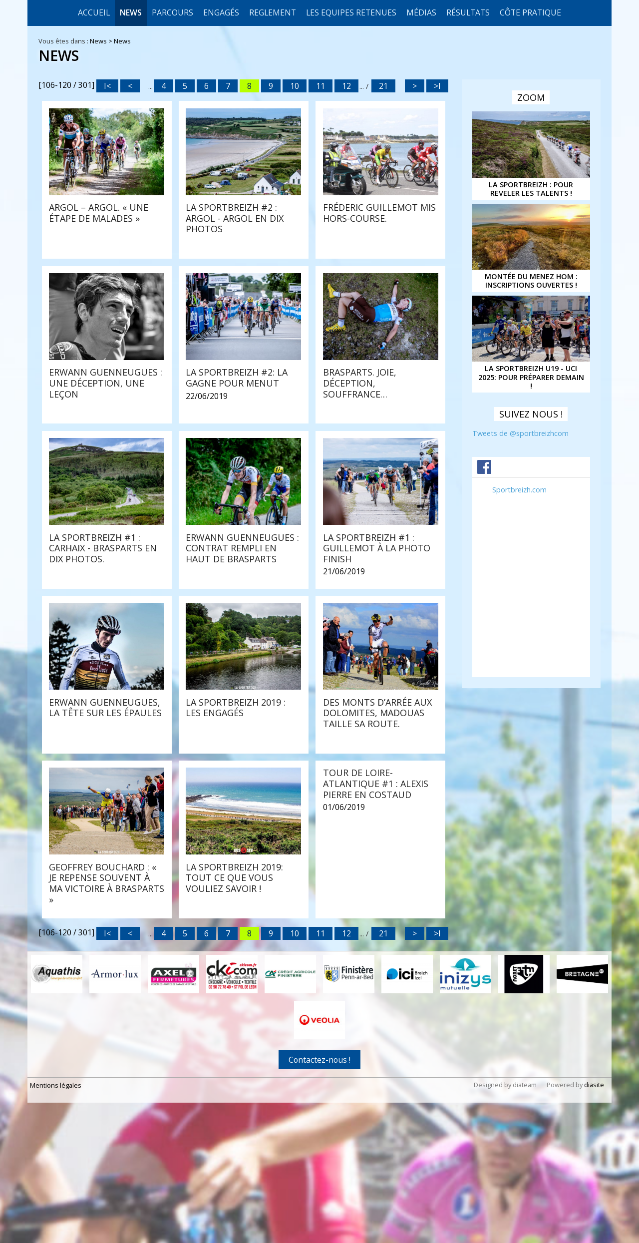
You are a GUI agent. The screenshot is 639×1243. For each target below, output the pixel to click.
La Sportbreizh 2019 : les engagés (236, 826)
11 (320, 85)
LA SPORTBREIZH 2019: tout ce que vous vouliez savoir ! (234, 984)
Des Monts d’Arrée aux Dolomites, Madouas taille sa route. (377, 831)
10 (294, 85)
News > (102, 40)
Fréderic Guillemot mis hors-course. (379, 212)
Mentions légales (55, 1190)
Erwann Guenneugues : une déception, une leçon (379, 360)
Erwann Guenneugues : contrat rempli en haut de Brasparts (242, 666)
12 (346, 85)
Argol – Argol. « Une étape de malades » (98, 212)
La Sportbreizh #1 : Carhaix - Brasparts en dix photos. (377, 513)
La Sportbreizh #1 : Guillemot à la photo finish (376, 666)
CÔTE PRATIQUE (530, 12)
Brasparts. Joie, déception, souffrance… (222, 513)
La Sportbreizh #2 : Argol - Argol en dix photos (235, 218)
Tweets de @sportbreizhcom (520, 433)
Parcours (172, 12)
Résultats (468, 12)
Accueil (94, 12)
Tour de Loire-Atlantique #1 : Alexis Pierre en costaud (375, 890)
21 (383, 85)
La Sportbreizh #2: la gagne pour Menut (100, 507)
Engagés (221, 12)
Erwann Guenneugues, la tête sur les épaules (105, 826)
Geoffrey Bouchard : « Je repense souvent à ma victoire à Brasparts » (106, 989)
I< (107, 85)
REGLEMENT (272, 12)
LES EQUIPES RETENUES (351, 12)
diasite (594, 1190)
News (131, 12)
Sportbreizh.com (519, 489)
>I (437, 85)
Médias (421, 12)
